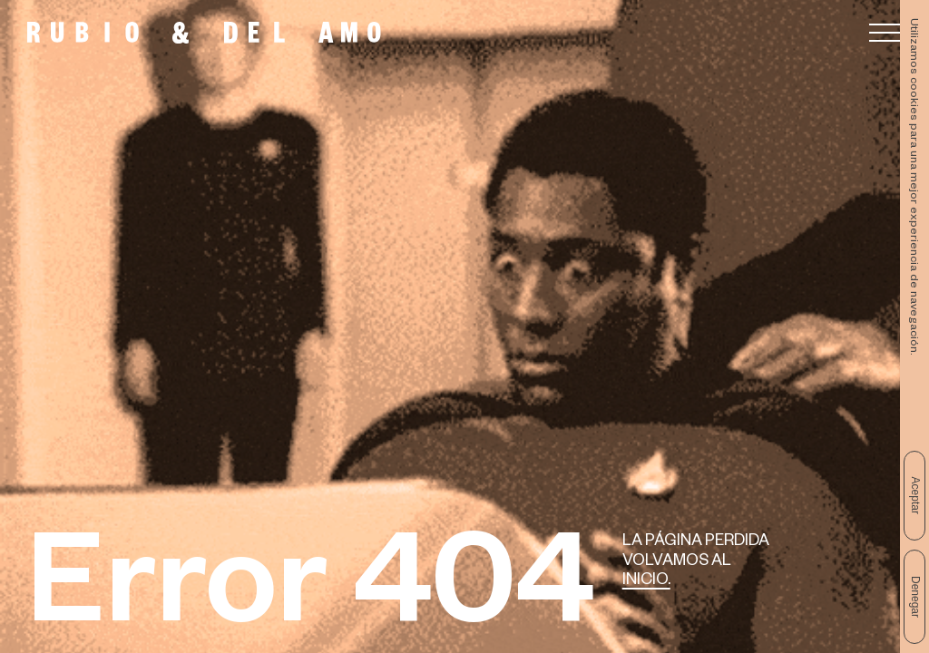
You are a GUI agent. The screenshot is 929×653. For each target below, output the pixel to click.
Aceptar (915, 495)
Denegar (915, 597)
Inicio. (646, 581)
